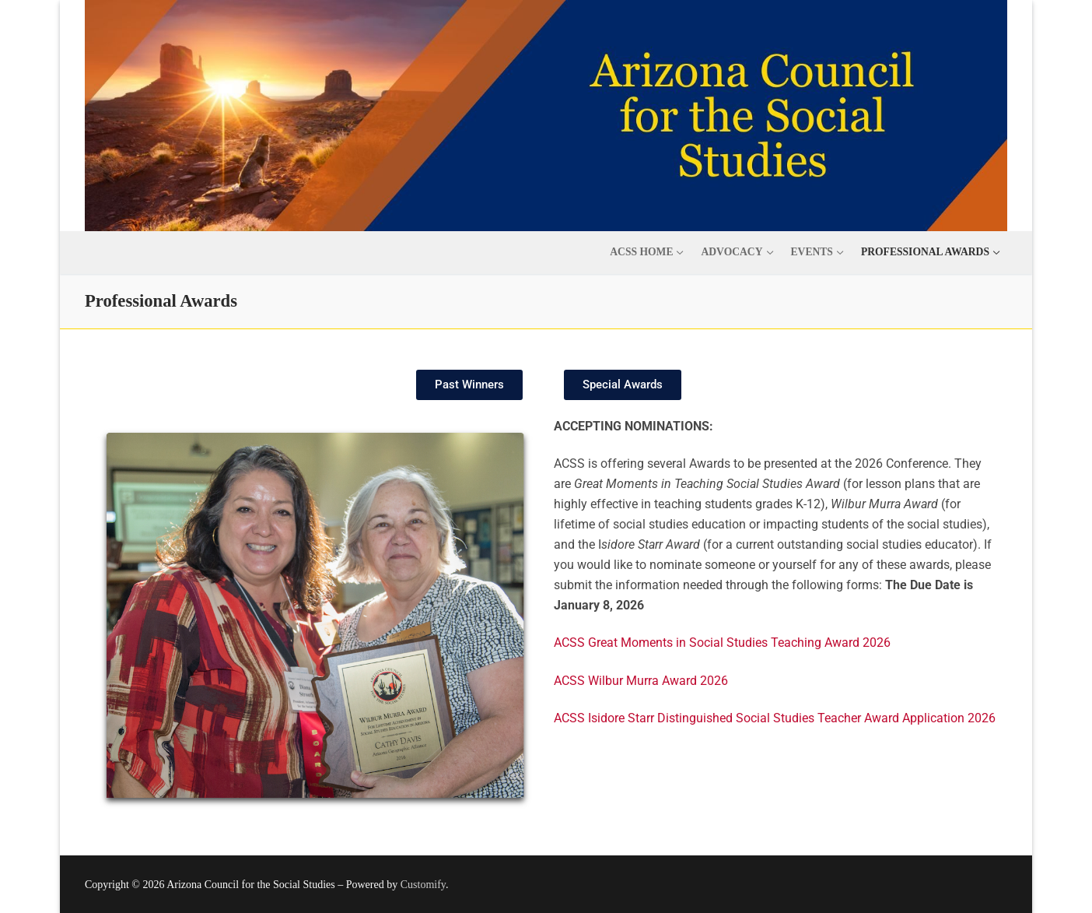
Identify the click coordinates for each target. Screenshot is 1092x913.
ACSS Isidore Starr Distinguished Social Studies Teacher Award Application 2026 (775, 718)
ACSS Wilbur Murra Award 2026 (641, 680)
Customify (423, 884)
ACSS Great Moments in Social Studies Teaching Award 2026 (722, 642)
